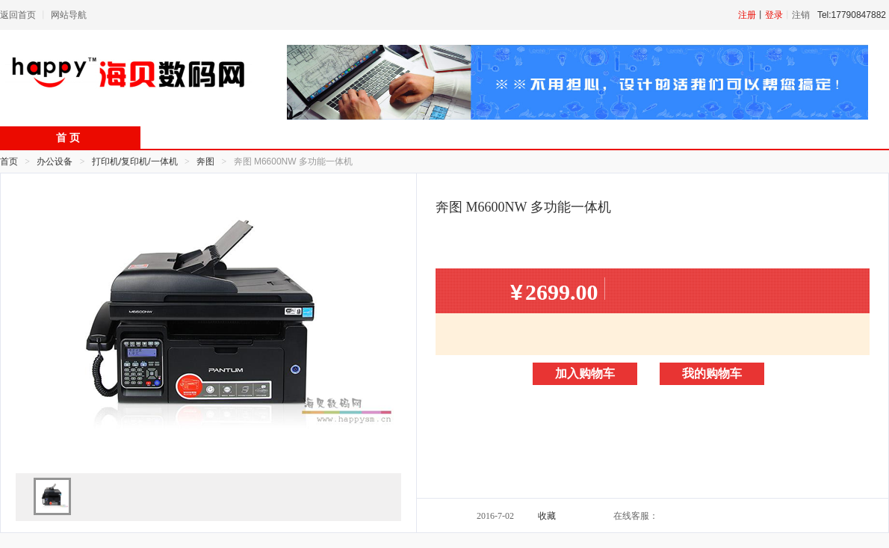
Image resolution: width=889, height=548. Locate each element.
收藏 (547, 516)
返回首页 (18, 15)
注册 (747, 15)
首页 (9, 161)
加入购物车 (585, 373)
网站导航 (69, 15)
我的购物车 (712, 373)
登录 (774, 15)
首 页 (68, 138)
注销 (801, 15)
